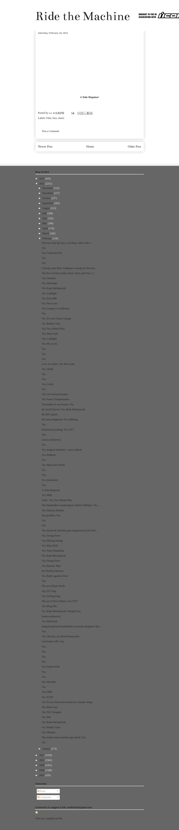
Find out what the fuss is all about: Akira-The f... (67, 243)
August (46, 208)
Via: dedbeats (49, 455)
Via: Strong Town (51, 535)
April (45, 228)
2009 (42, 765)
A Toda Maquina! (89, 97)
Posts (41, 791)
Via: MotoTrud (49, 621)
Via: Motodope (49, 283)
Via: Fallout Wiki (51, 666)
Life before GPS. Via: (53, 641)
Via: (44, 248)
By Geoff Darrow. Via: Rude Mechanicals (63, 409)
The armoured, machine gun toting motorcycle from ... (70, 530)
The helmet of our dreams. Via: (58, 404)
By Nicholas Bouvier (53, 571)
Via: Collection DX (52, 253)
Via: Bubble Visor (51, 323)
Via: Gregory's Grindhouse (55, 308)
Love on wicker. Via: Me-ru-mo (58, 364)
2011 (42, 755)
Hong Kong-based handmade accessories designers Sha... (71, 626)
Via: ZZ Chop (49, 591)
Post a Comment (50, 131)
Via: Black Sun (49, 707)
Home (90, 146)
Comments (44, 797)
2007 (42, 775)
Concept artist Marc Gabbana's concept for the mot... (69, 268)
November (48, 193)
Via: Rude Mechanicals (54, 288)
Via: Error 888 (49, 298)
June (45, 218)
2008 (42, 770)
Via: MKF (47, 495)
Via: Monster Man (51, 565)
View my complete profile (48, 818)
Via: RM (46, 717)
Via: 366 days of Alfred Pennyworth (60, 636)
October (46, 198)
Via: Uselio (47, 384)
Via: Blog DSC (49, 606)
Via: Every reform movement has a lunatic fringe (67, 702)
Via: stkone (47, 369)
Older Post (134, 146)
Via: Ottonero (49, 278)
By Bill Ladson (50, 414)
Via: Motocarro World (53, 465)
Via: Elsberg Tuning (52, 540)
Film (48, 118)
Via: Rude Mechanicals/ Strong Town (61, 611)
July (44, 213)
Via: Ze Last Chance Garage (56, 318)
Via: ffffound (48, 732)
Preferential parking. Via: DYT (58, 429)
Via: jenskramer (50, 480)
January (46, 748)
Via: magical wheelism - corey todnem (62, 449)
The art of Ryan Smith (53, 586)
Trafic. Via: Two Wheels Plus (57, 500)
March (46, 233)
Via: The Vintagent (51, 712)
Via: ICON (47, 697)
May (45, 223)
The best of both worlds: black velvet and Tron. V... (68, 273)
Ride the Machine (82, 16)
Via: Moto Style (50, 333)
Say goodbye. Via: (51, 515)
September (48, 203)
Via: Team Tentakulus (53, 550)
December (48, 188)
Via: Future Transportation (55, 399)
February (47, 238)
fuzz (54, 118)
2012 (42, 183)
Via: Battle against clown (55, 576)
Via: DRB (47, 692)
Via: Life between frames (55, 394)
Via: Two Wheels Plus (53, 328)
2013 (42, 178)
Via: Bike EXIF (50, 545)
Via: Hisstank (49, 682)
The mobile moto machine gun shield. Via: (64, 737)
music (61, 118)
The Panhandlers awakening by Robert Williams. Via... (70, 505)
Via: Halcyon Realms (53, 510)
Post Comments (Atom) (96, 156)
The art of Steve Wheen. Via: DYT (60, 601)
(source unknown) (51, 439)
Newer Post (45, 146)
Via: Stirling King (51, 596)
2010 (42, 760)
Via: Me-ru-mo (49, 303)
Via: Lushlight (49, 293)
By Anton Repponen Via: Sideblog (60, 419)
